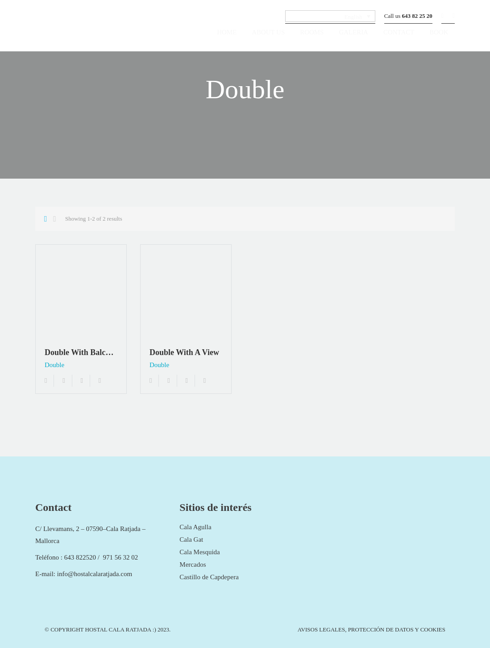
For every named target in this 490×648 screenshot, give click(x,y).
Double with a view (184, 352)
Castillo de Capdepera (208, 577)
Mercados (192, 564)
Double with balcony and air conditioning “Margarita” (81, 352)
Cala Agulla (195, 527)
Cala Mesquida (199, 552)
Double (54, 364)
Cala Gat (191, 539)
